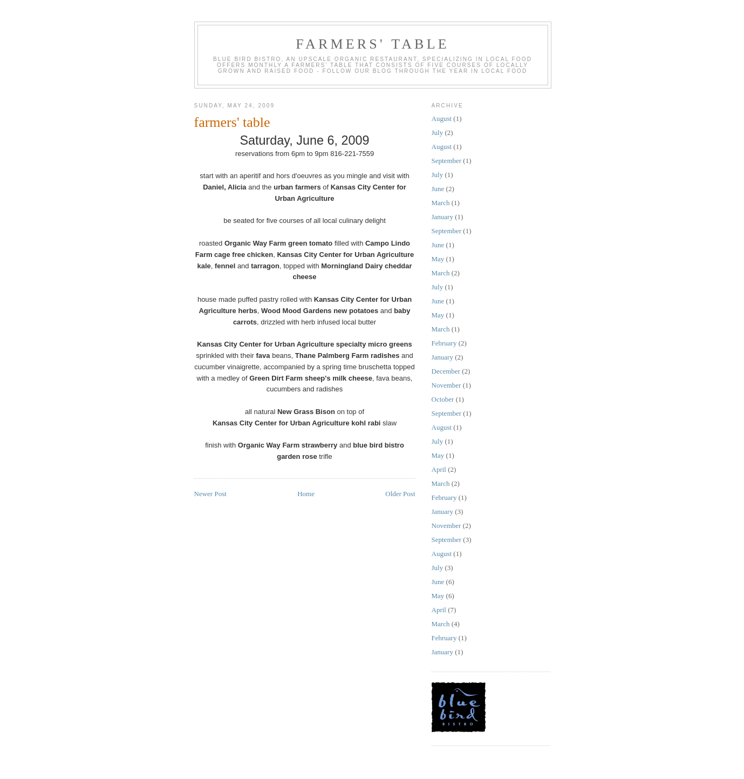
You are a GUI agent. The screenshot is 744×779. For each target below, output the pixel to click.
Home (306, 494)
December (446, 371)
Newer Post (210, 494)
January (442, 217)
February (444, 343)
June (438, 189)
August (442, 118)
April (439, 469)
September (447, 161)
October (443, 399)
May (438, 259)
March (441, 203)
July (437, 132)
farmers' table (372, 44)
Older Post (400, 494)
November (446, 385)
